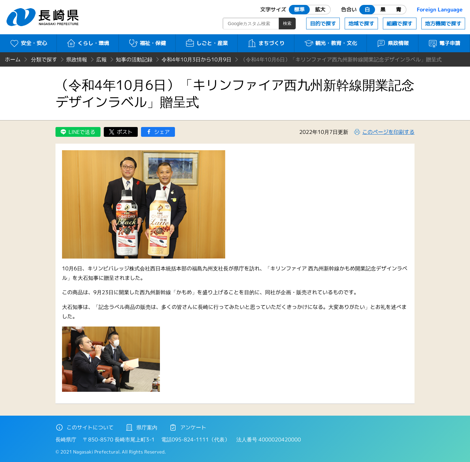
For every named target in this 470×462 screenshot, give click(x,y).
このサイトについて (84, 427)
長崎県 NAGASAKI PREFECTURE (43, 17)
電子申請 (444, 43)
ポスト (125, 131)
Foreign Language (439, 9)
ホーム (13, 59)
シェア (162, 131)
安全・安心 (28, 43)
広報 (101, 59)
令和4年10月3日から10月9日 (196, 59)
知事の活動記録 (134, 59)
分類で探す (44, 59)
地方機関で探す (443, 23)
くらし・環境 (87, 43)
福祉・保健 (147, 43)
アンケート (187, 427)
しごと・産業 (206, 43)
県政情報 (392, 43)
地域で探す (361, 23)
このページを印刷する (388, 131)
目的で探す (323, 23)
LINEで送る (82, 131)
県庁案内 (141, 427)
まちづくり (266, 43)
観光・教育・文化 (330, 43)
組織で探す (399, 23)
